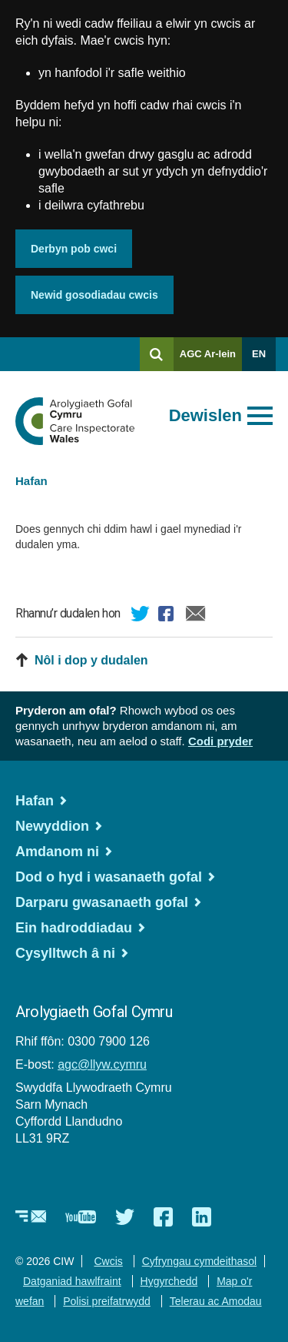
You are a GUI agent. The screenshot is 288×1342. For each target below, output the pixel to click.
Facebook (168, 616)
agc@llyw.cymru (102, 1064)
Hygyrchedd (169, 1281)
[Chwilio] (157, 354)
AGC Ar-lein (211, 359)
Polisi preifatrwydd (107, 1301)
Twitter (141, 616)
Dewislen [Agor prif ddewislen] (205, 415)
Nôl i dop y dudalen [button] (91, 660)
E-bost (196, 616)
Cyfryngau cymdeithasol (199, 1261)
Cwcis (108, 1261)
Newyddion (52, 826)
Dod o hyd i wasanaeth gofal (108, 877)
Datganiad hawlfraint (72, 1281)
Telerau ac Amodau (216, 1301)
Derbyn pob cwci (74, 249)
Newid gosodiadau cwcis (94, 295)
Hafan (31, 480)
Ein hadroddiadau (73, 927)
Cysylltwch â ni (65, 953)
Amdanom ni (57, 851)
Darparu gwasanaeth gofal (101, 902)
